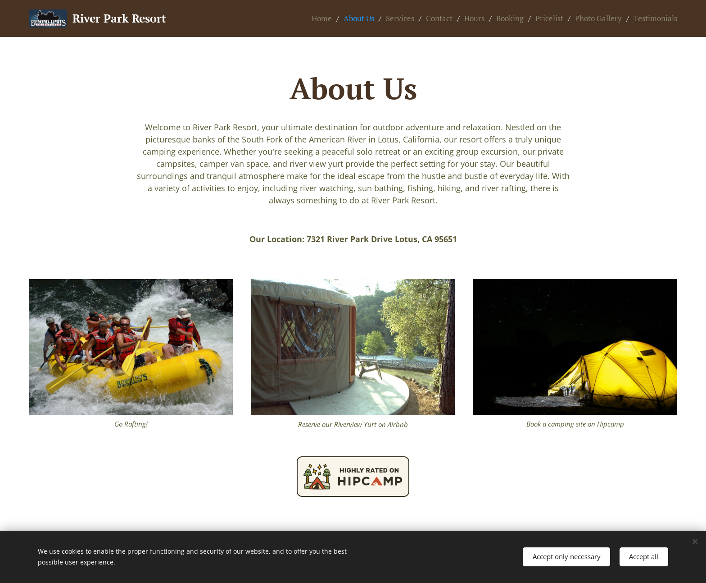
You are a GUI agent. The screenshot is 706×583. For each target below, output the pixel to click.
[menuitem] (324, 18)
